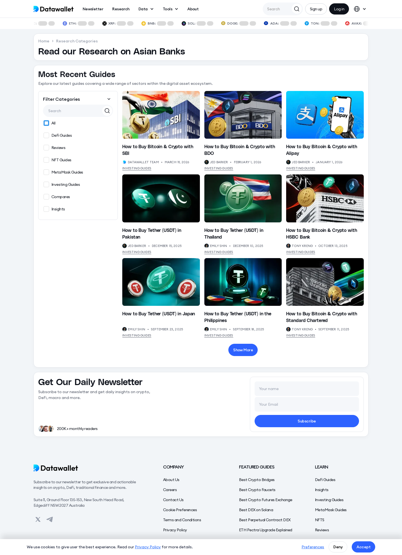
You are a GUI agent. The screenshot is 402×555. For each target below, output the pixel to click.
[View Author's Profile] (124, 162)
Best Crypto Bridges (257, 479)
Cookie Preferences (180, 509)
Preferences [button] (313, 546)
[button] (146, 9)
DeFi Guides (325, 479)
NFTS (319, 519)
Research (121, 8)
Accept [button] (363, 546)
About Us (171, 479)
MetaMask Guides (331, 509)
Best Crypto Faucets (257, 489)
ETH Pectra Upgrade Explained (265, 529)
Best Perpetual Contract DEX (264, 519)
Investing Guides (136, 168)
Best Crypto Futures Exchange (265, 499)
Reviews (322, 529)
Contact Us (173, 499)
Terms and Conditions (182, 519)
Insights (322, 489)
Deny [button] (338, 546)
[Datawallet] (87, 467)
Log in (339, 8)
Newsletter (93, 8)
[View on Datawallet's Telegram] (49, 519)
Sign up (316, 8)
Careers (170, 489)
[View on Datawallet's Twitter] (38, 519)
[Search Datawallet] (297, 9)
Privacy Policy (175, 529)
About (192, 8)
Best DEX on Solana (256, 509)
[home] (54, 9)
